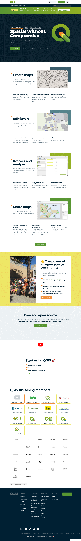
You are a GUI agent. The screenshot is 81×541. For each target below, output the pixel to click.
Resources (44, 493)
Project (23, 493)
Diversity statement (25, 533)
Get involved (46, 297)
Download (15, 48)
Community (34, 493)
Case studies (24, 499)
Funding (54, 493)
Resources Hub (45, 510)
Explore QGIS (40, 244)
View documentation (32, 373)
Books (42, 513)
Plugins (22, 501)
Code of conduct (36, 533)
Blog (42, 519)
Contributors (34, 513)
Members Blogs (35, 516)
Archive (78, 533)
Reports (43, 508)
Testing (43, 503)
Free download (40, 325)
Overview (23, 496)
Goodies (72, 533)
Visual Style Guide (64, 533)
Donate (53, 496)
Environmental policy (47, 533)
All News (23, 504)
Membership (55, 499)
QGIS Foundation (35, 503)
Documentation (45, 496)
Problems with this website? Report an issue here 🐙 (40, 536)
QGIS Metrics (24, 510)
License (56, 533)
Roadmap (43, 505)
